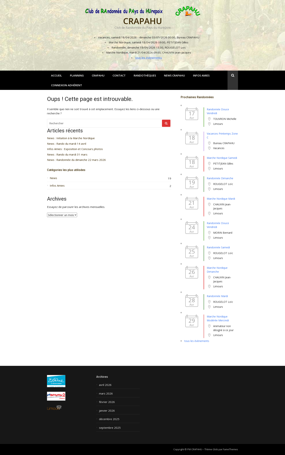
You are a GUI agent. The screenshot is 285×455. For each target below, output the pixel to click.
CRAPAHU (142, 20)
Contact (119, 75)
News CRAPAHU (174, 75)
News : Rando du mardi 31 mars (67, 154)
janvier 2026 (107, 410)
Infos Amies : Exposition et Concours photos (75, 149)
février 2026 (107, 402)
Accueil (56, 75)
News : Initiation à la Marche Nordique (71, 138)
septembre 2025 (110, 427)
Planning (77, 75)
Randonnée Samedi (218, 247)
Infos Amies (201, 75)
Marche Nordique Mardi (221, 198)
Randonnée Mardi (217, 296)
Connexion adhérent (66, 85)
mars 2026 (106, 393)
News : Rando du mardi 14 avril (66, 143)
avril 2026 (105, 385)
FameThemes (230, 449)
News (53, 178)
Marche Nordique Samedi (222, 158)
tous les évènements (148, 57)
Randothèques (145, 75)
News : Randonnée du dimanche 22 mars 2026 (76, 160)
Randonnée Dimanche (220, 178)
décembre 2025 (109, 419)
